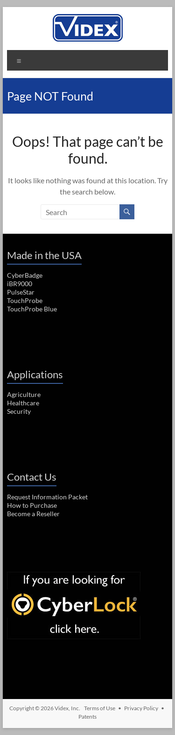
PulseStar (21, 292)
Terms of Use (99, 708)
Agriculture (24, 394)
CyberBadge (24, 275)
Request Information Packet (47, 497)
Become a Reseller (33, 514)
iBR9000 (19, 284)
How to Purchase (32, 505)
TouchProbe (24, 300)
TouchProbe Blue (32, 309)
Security (19, 411)
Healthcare (23, 403)
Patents (87, 716)
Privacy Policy (141, 708)
